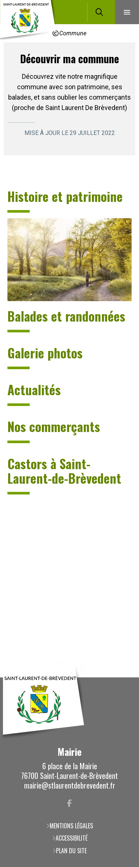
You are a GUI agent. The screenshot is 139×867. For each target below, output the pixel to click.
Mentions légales (71, 825)
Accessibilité (71, 838)
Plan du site (71, 850)
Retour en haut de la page (122, 677)
